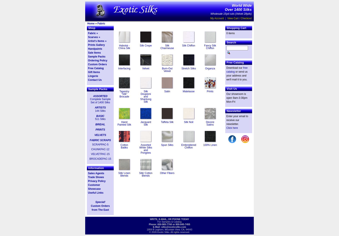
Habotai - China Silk (124, 47)
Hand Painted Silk (124, 123)
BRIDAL (100, 124)
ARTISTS (100, 107)
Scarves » (94, 37)
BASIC (100, 116)
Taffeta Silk (167, 122)
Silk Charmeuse (167, 47)
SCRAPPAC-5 (100, 144)
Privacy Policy (97, 181)
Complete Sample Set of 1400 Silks (100, 101)
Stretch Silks (188, 68)
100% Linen (210, 145)
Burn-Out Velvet (167, 70)
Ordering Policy (97, 60)
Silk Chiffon (188, 45)
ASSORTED (100, 96)
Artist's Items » (97, 41)
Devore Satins (210, 123)
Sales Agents (96, 173)
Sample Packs (97, 56)
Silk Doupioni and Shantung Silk (145, 96)
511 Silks (100, 119)
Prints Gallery (96, 44)
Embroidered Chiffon (188, 146)
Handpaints (95, 48)
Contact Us (95, 79)
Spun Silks (167, 145)
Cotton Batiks (124, 146)
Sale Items (94, 52)
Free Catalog (96, 68)
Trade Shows (96, 177)
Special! (100, 202)
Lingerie (93, 76)
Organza (210, 68)
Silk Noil (188, 122)
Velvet (145, 68)
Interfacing (124, 68)
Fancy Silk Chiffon (210, 47)
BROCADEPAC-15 (100, 158)
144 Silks (100, 110)
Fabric (101, 23)
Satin (167, 91)
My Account (217, 18)
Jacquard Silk (146, 123)
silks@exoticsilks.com (173, 227)
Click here (232, 127)
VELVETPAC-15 (100, 154)
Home (90, 23)
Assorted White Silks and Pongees (145, 149)
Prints (210, 91)
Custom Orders (97, 64)
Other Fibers (167, 173)
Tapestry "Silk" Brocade (124, 94)
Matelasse (189, 91)
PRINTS (100, 129)
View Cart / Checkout (239, 18)
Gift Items (94, 72)
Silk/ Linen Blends (124, 174)
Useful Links (95, 192)
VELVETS (100, 135)
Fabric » (93, 33)
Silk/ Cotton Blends (145, 174)
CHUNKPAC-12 (100, 149)
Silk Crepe (146, 45)
